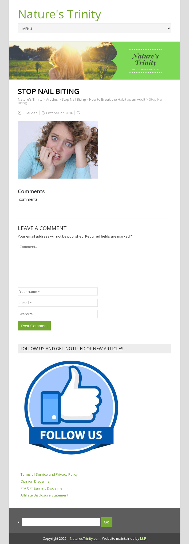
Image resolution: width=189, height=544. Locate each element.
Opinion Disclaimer (36, 481)
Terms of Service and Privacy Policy (49, 474)
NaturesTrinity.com (85, 538)
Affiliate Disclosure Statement (44, 495)
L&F (143, 538)
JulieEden (30, 113)
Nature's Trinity (59, 14)
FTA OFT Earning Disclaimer (42, 488)
